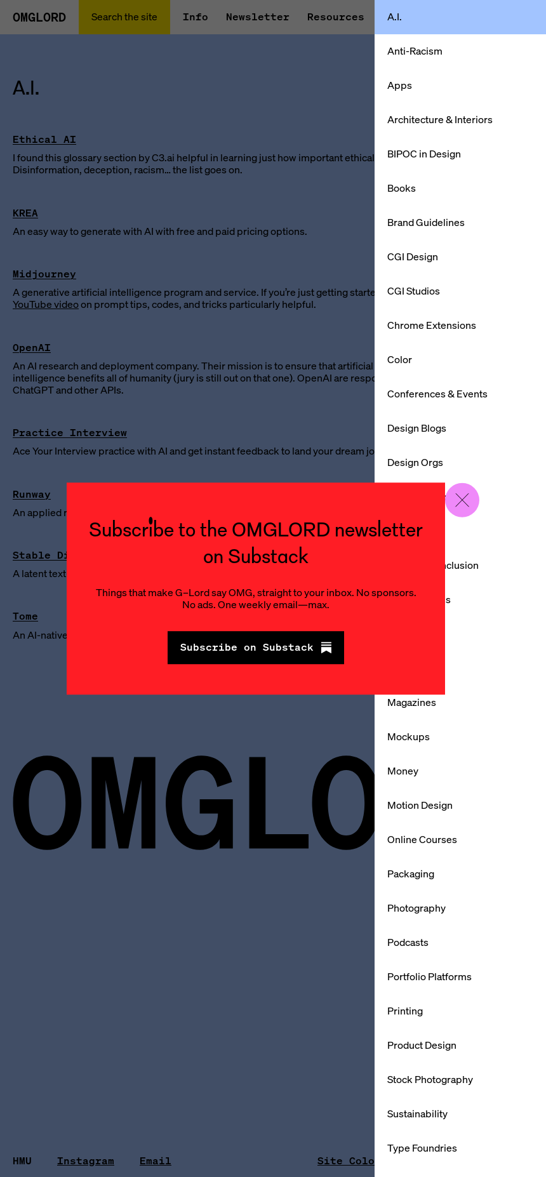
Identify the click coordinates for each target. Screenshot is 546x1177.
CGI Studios (413, 291)
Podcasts (408, 942)
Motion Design (420, 805)
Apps (399, 85)
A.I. (394, 16)
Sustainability (417, 1113)
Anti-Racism (415, 51)
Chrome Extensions (431, 325)
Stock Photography (430, 1079)
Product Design (421, 1045)
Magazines (411, 702)
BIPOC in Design (424, 154)
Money (402, 771)
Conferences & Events (437, 394)
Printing (405, 1011)
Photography (416, 908)
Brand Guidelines (426, 222)
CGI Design (412, 256)
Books (401, 188)
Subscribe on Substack (255, 648)
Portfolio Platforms (429, 976)
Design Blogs (416, 428)
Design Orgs (415, 462)
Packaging (410, 874)
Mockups (408, 736)
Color (399, 359)
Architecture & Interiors (440, 119)
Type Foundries (422, 1148)
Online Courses (422, 839)
